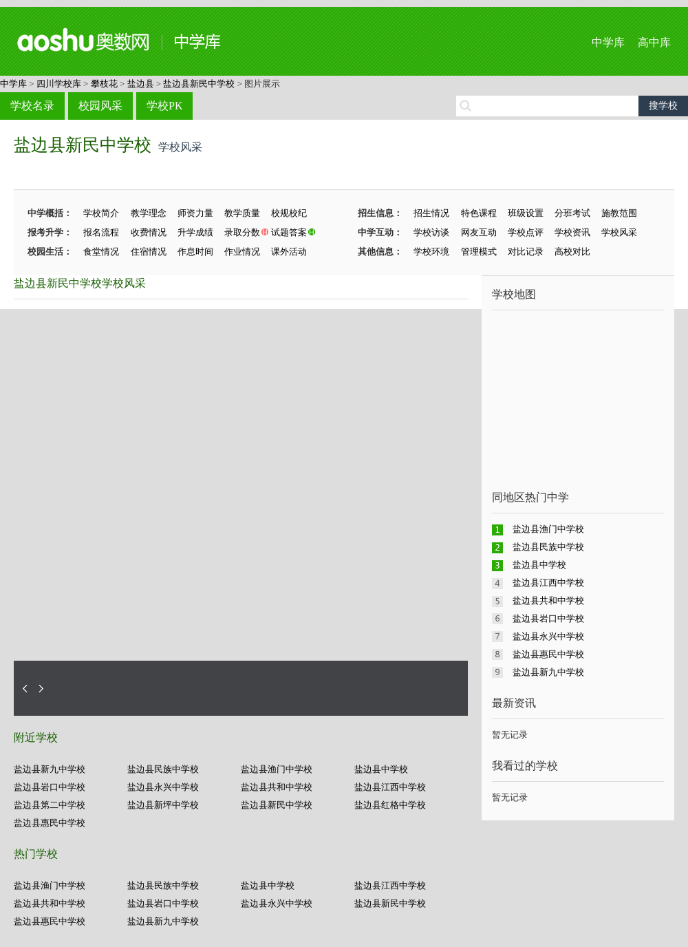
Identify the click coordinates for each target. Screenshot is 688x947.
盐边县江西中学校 (390, 787)
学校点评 (526, 232)
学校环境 (431, 251)
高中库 (654, 42)
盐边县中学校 (381, 769)
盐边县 (140, 83)
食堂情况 (101, 251)
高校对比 (572, 251)
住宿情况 (148, 251)
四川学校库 (58, 83)
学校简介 (101, 213)
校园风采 (100, 105)
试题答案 (289, 232)
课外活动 (289, 251)
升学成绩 (195, 232)
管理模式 (479, 251)
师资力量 (195, 213)
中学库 (608, 42)
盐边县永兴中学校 (163, 787)
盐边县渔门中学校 (276, 769)
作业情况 (242, 251)
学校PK (164, 105)
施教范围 (619, 213)
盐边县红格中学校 (390, 805)
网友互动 (479, 232)
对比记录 (526, 251)
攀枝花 (104, 83)
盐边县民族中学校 (163, 769)
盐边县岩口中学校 (49, 787)
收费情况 (148, 232)
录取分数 (242, 232)
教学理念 (148, 213)
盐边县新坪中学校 (163, 805)
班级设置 (526, 213)
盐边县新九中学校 (49, 769)
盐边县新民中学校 (199, 83)
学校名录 (32, 105)
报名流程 (101, 232)
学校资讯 (572, 232)
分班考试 (572, 213)
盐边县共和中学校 (276, 787)
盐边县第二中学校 (49, 805)
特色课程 (479, 213)
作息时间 (195, 251)
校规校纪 (289, 213)
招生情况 (431, 213)
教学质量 (242, 213)
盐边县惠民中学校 (49, 823)
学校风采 (619, 232)
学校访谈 (431, 232)
